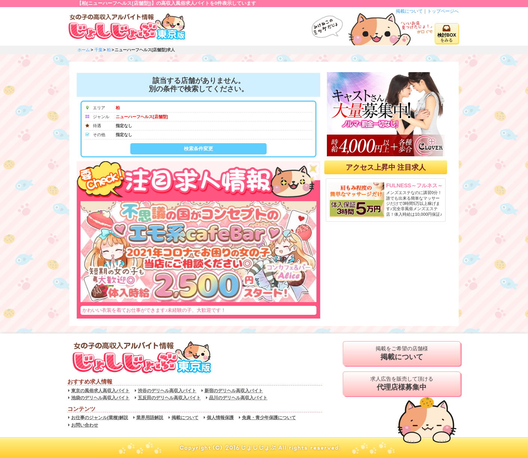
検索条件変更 (198, 148)
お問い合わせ (84, 425)
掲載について (409, 11)
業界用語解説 (149, 417)
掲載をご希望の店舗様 (401, 353)
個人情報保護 (220, 417)
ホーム (84, 49)
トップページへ (443, 11)
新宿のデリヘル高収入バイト (233, 390)
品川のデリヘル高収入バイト (238, 397)
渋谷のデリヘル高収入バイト (167, 390)
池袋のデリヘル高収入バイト (100, 397)
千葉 (98, 49)
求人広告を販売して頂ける (401, 383)
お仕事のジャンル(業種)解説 (99, 417)
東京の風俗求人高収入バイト (100, 390)
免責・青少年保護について (269, 417)
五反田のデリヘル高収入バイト (169, 397)
